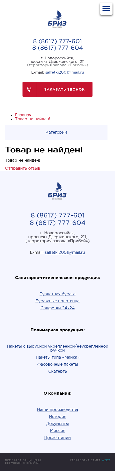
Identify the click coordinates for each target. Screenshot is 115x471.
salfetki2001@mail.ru (64, 72)
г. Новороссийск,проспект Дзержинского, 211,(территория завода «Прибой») (58, 237)
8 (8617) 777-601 (57, 41)
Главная (23, 115)
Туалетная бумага (58, 294)
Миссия (57, 431)
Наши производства (57, 410)
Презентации (57, 438)
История (57, 417)
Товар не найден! (32, 119)
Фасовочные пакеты (57, 364)
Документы (57, 424)
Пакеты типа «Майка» (58, 357)
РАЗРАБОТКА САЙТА (90, 460)
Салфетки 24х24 (57, 308)
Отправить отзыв (22, 168)
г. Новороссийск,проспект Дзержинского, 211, (57, 62)
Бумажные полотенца (58, 301)
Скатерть (57, 371)
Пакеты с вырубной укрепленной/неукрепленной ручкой (57, 348)
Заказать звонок (53, 89)
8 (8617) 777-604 (57, 48)
